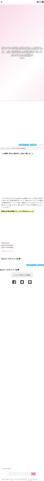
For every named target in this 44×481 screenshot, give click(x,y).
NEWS (22, 58)
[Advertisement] (22, 289)
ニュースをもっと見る (22, 275)
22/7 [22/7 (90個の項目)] (3, 479)
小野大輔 (33, 145)
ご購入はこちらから (7, 251)
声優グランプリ (24, 145)
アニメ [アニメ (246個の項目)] (11, 479)
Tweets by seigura (6, 468)
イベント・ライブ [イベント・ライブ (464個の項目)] (21, 479)
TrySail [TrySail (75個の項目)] (7, 479)
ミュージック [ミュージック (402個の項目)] (33, 479)
